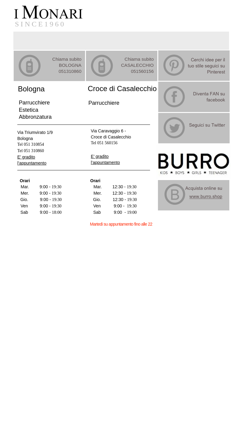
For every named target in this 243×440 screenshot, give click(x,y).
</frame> (25, 433)
